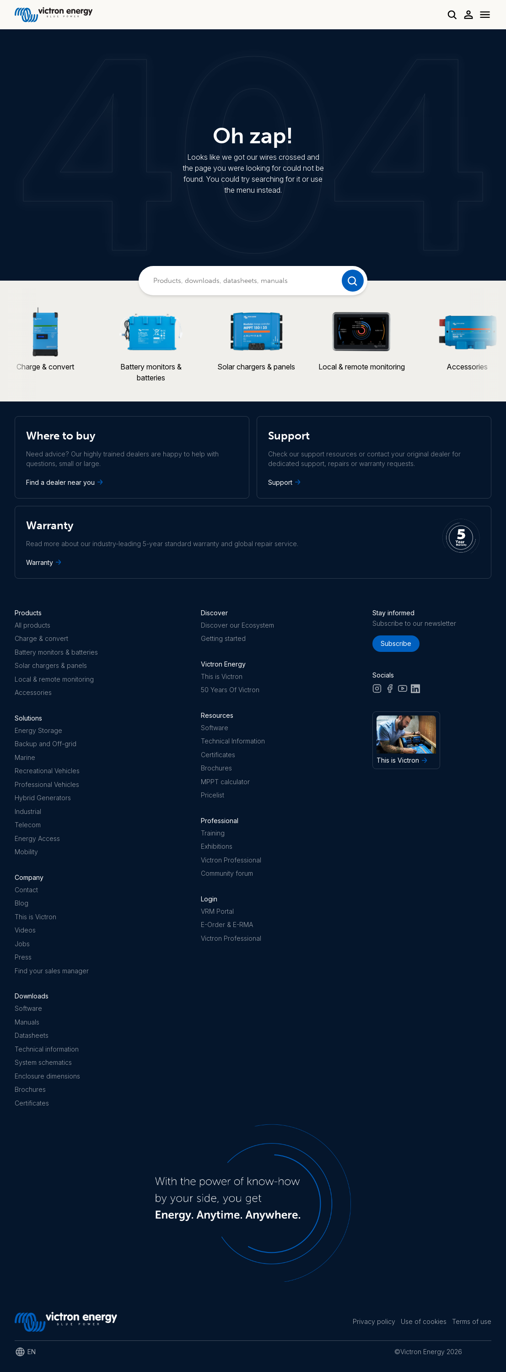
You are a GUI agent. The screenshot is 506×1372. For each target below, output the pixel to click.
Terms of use (471, 1321)
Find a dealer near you (65, 482)
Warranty (44, 562)
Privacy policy (374, 1321)
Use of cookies (424, 1321)
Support (285, 482)
